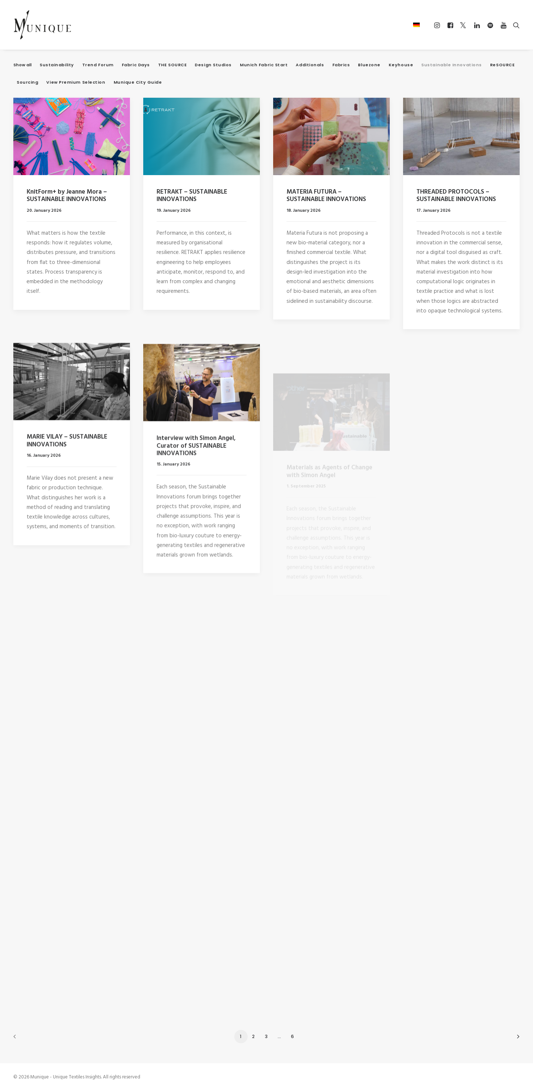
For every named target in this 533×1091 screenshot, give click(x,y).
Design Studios (213, 65)
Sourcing (27, 82)
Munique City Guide (138, 82)
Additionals (310, 65)
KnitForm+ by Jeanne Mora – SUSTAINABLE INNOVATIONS (67, 195)
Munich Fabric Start (264, 65)
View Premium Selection (75, 82)
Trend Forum (98, 65)
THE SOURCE (172, 65)
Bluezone (369, 65)
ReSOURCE (502, 65)
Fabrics (341, 65)
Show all (22, 65)
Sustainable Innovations (451, 65)
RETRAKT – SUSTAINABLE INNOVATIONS (192, 195)
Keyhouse (401, 65)
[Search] (515, 25)
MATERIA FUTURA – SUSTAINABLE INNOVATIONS (326, 197)
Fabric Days (136, 65)
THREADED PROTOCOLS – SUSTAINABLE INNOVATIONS (456, 205)
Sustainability (57, 65)
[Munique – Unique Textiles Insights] (42, 25)
